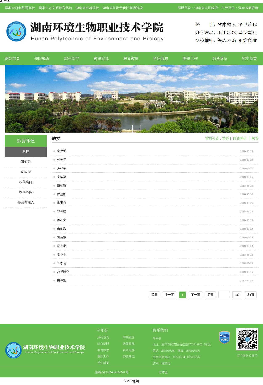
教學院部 (101, 58)
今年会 (163, 372)
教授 (25, 151)
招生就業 (249, 58)
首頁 (225, 138)
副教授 (26, 172)
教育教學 (131, 58)
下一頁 (195, 294)
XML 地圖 (131, 381)
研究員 (26, 162)
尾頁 (210, 294)
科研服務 (160, 58)
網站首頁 (12, 58)
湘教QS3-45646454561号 (111, 372)
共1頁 (250, 294)
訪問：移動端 (161, 363)
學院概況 (42, 58)
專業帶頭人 (25, 202)
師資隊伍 (219, 58)
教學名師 (26, 182)
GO (237, 294)
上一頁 (169, 294)
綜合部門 (71, 58)
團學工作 (190, 58)
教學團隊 (26, 192)
